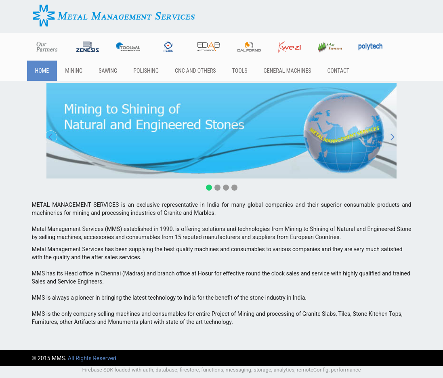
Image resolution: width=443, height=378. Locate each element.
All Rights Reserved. (93, 358)
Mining (73, 70)
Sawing (108, 70)
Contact (338, 70)
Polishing (146, 70)
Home (42, 70)
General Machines (287, 70)
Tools (240, 70)
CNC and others (195, 70)
